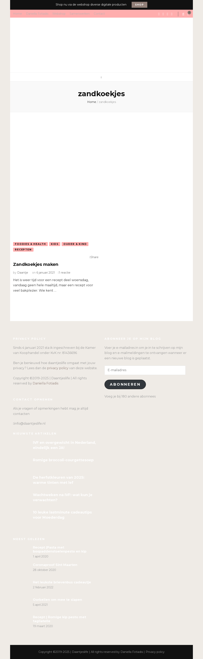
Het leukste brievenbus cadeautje (62, 582)
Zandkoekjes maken (35, 264)
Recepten (23, 249)
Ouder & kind (75, 243)
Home (17, 13)
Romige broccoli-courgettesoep (63, 460)
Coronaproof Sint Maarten (55, 565)
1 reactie (64, 272)
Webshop (59, 13)
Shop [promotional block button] (139, 4)
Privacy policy (155, 652)
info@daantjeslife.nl (30, 423)
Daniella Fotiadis (37, 13)
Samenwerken (80, 13)
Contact (99, 13)
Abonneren (125, 384)
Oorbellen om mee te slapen (57, 600)
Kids (54, 243)
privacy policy (57, 368)
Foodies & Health (30, 243)
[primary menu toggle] (101, 77)
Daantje (22, 272)
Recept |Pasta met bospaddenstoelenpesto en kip (59, 549)
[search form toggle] (183, 14)
